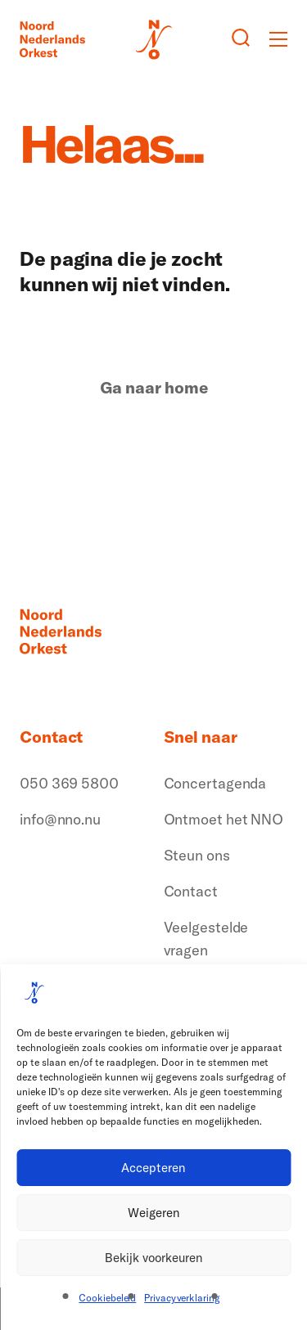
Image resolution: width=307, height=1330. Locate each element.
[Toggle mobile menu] (278, 39)
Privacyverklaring (181, 1298)
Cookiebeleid (107, 1298)
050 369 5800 (69, 783)
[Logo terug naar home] (52, 39)
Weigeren (154, 1212)
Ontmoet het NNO (224, 819)
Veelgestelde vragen (206, 938)
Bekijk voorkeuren (154, 1257)
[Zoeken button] (241, 39)
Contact (191, 891)
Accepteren (153, 1167)
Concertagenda (215, 783)
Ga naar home (154, 388)
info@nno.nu (60, 819)
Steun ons (197, 855)
